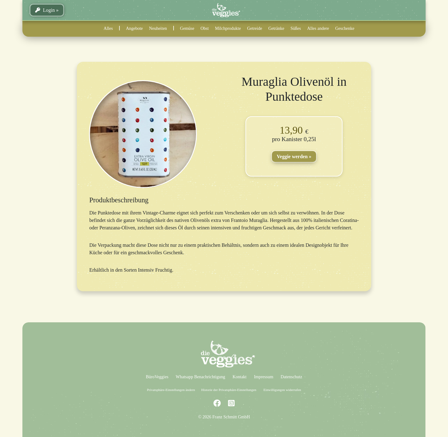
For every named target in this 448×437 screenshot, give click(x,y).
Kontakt (239, 377)
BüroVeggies (157, 377)
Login (45, 10)
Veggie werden (292, 156)
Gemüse (187, 28)
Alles (108, 28)
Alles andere (318, 28)
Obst (205, 28)
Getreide (254, 28)
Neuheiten (158, 28)
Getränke (276, 28)
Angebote (134, 28)
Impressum (263, 377)
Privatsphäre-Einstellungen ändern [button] (171, 390)
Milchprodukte (228, 28)
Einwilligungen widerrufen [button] (282, 390)
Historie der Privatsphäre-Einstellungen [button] (228, 390)
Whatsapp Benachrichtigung (200, 377)
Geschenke (344, 28)
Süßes (296, 28)
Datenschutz (291, 377)
